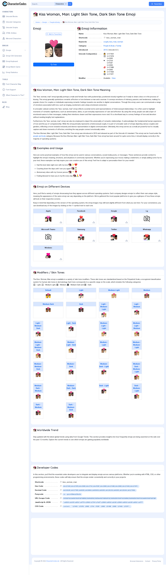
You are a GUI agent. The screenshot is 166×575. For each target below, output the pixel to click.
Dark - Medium (38, 416)
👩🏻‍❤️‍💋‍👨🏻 (81, 306)
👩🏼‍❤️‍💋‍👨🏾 (38, 365)
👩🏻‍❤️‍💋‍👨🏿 (71, 339)
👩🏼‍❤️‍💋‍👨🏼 (114, 306)
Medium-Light (114, 301)
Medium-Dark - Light (104, 375)
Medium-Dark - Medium (38, 398)
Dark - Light (104, 396)
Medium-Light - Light (104, 336)
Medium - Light (104, 354)
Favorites (156, 4)
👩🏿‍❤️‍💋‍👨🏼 (136, 406)
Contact (147, 571)
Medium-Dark (48, 314)
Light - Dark (71, 333)
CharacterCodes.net (52, 571)
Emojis (44, 22)
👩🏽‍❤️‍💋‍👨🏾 (38, 384)
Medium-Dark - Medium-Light (136, 378)
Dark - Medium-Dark (71, 417)
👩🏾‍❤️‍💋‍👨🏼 (136, 387)
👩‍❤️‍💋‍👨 (48, 306)
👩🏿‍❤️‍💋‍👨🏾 (71, 425)
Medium (147, 301)
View (114, 88)
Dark (81, 314)
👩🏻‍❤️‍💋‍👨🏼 (104, 325)
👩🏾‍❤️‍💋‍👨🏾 (48, 319)
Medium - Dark (71, 375)
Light (81, 301)
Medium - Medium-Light (137, 355)
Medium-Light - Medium (136, 336)
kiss (110, 52)
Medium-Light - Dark (71, 354)
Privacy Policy (156, 571)
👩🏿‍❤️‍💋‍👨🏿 (81, 319)
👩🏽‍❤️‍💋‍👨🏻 (104, 360)
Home (38, 22)
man (115, 52)
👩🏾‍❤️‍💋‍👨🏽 (38, 406)
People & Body (55, 22)
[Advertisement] (97, 31)
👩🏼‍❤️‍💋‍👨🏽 (136, 344)
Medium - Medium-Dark (38, 376)
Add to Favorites (53, 45)
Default (48, 301)
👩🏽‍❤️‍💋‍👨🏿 (71, 382)
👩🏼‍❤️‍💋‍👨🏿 (71, 360)
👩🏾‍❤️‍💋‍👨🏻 (104, 382)
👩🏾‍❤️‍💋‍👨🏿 (71, 404)
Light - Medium (136, 315)
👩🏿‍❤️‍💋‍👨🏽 (38, 423)
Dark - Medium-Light (136, 398)
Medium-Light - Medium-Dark (38, 356)
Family (118, 56)
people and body (39, 146)
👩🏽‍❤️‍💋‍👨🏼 (136, 363)
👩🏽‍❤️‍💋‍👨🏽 (147, 306)
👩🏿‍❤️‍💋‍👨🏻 (104, 401)
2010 (105, 60)
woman (120, 52)
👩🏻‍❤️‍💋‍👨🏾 (38, 344)
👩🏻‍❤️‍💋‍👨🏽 (136, 322)
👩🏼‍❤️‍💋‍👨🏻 (104, 344)
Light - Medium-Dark (38, 336)
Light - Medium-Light (104, 317)
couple (106, 52)
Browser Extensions (136, 571)
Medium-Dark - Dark (71, 397)
